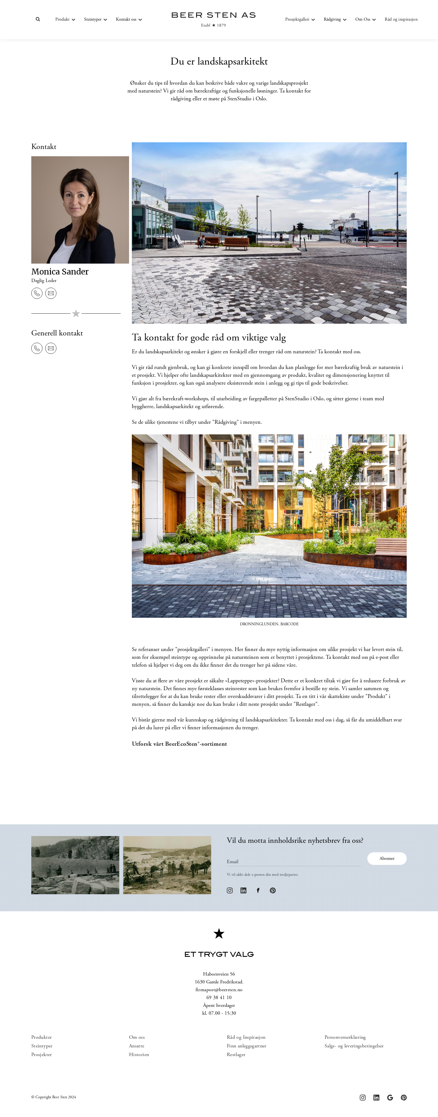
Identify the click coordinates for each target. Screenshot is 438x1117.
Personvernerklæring (345, 1037)
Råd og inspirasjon (401, 19)
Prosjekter (41, 1054)
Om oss (137, 1037)
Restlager (236, 1054)
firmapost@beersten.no (219, 990)
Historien (139, 1054)
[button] (65, 19)
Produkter (41, 1037)
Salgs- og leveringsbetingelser (354, 1046)
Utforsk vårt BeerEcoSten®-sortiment (179, 744)
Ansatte (136, 1046)
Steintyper (42, 1046)
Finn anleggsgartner (246, 1046)
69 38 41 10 (219, 997)
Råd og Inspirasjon (246, 1037)
